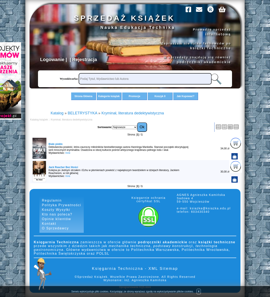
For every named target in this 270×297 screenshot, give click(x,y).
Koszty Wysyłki (56, 209)
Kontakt (49, 223)
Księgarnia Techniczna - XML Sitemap (135, 268)
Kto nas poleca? (57, 214)
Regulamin (52, 200)
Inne (67, 152)
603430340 (200, 211)
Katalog (57, 113)
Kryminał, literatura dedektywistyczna (132, 113)
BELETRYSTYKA (82, 113)
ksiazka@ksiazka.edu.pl (210, 208)
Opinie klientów (56, 219)
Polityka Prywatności (61, 205)
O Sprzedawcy (55, 228)
